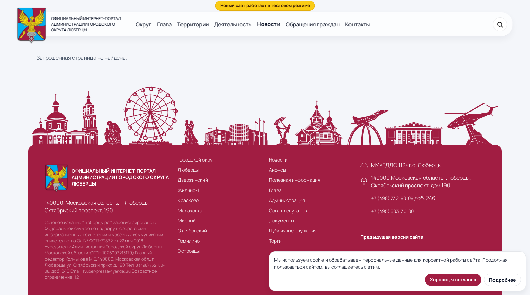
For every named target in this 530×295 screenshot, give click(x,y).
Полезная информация (294, 180)
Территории (193, 24)
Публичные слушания (293, 230)
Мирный (187, 220)
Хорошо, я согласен (453, 279)
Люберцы (188, 170)
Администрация (287, 200)
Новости (268, 24)
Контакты (357, 24)
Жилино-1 (188, 190)
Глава (164, 24)
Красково (188, 200)
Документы (281, 220)
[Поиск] (500, 24)
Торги (275, 241)
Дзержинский (193, 180)
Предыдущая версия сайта (391, 236)
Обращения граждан (313, 24)
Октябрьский (192, 230)
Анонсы (277, 170)
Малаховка (190, 210)
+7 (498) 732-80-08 (392, 198)
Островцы (189, 251)
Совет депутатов (288, 210)
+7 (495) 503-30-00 (392, 211)
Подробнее (502, 280)
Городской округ (196, 159)
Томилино (189, 241)
